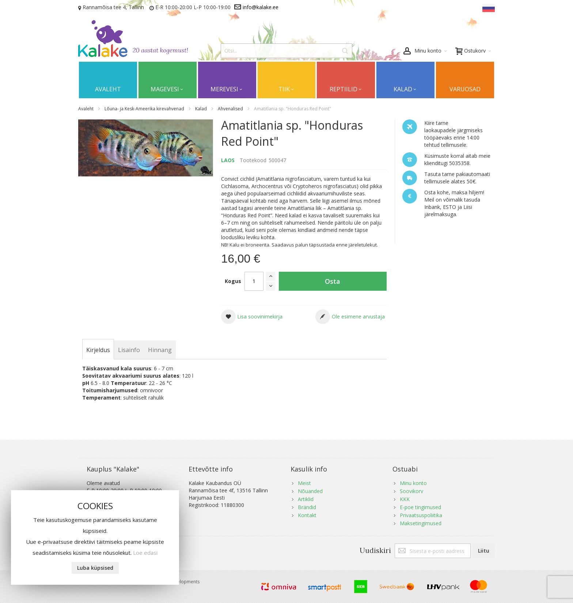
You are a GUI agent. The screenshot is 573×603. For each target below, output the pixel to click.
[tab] (98, 349)
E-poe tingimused (420, 507)
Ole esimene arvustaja (358, 316)
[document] (95, 537)
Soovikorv (411, 491)
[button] (251, 316)
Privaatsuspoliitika (421, 515)
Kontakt (307, 515)
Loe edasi (145, 552)
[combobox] (286, 50)
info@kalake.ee (260, 7)
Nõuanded (310, 491)
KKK (405, 499)
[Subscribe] (484, 550)
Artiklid (306, 499)
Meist (304, 483)
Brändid (307, 507)
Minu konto (413, 483)
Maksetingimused (420, 523)
